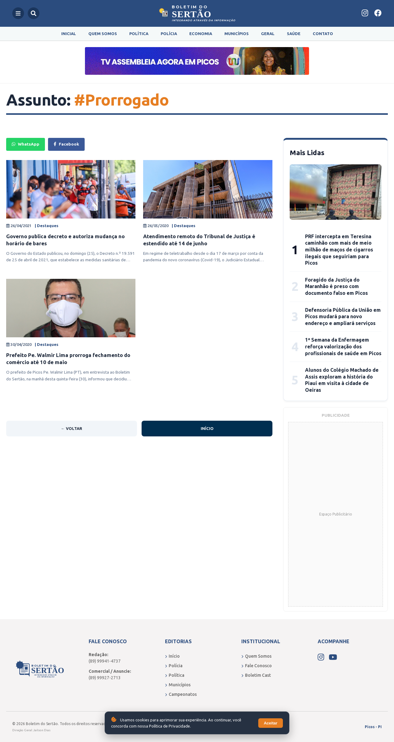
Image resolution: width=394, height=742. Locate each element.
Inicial (68, 33)
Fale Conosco (256, 665)
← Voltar (71, 428)
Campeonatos (181, 694)
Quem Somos (102, 33)
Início (207, 428)
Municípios (236, 33)
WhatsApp (25, 144)
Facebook (66, 144)
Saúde (293, 33)
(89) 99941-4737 (105, 661)
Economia (200, 33)
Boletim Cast (256, 675)
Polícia (169, 33)
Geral (268, 33)
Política (138, 33)
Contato (323, 33)
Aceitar (270, 723)
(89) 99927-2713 (105, 677)
